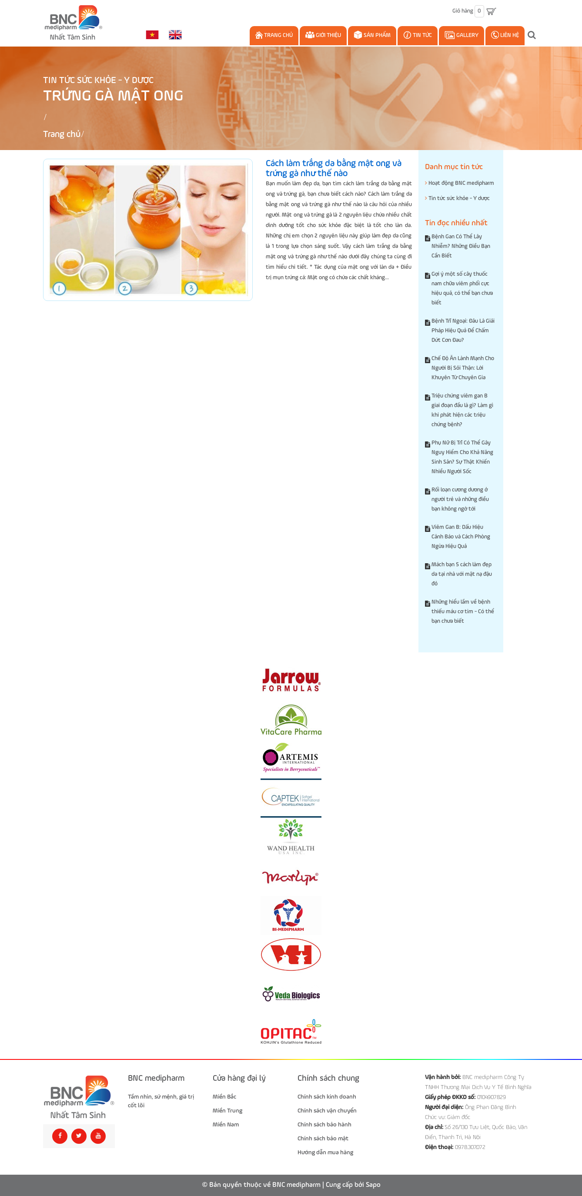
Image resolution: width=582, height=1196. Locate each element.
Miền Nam (226, 1125)
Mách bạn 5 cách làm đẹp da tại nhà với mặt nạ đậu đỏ (461, 574)
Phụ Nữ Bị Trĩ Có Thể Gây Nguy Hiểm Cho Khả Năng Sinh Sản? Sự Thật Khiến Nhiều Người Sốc (462, 457)
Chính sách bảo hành (324, 1125)
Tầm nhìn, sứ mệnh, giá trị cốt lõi (161, 1101)
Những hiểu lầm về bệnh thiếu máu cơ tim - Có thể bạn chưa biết (462, 611)
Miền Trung (227, 1111)
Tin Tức (417, 35)
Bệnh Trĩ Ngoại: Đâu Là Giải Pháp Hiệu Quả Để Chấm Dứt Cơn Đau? (463, 330)
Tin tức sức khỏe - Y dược (98, 80)
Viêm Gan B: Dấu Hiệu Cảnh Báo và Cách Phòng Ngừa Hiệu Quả (460, 537)
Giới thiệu (323, 34)
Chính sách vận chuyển (327, 1111)
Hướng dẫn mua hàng (325, 1152)
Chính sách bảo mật (323, 1139)
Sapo (373, 1185)
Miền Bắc (224, 1097)
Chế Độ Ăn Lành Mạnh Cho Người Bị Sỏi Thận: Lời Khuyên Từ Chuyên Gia (462, 368)
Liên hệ (505, 35)
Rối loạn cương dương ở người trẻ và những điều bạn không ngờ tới (460, 499)
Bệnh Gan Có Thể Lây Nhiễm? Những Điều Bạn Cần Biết (460, 246)
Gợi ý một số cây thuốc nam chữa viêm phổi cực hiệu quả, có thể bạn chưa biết (462, 288)
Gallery (461, 35)
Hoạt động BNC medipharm (459, 183)
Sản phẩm (372, 34)
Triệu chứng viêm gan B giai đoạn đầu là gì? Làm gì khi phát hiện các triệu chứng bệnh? (462, 410)
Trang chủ (274, 35)
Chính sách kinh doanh (327, 1097)
